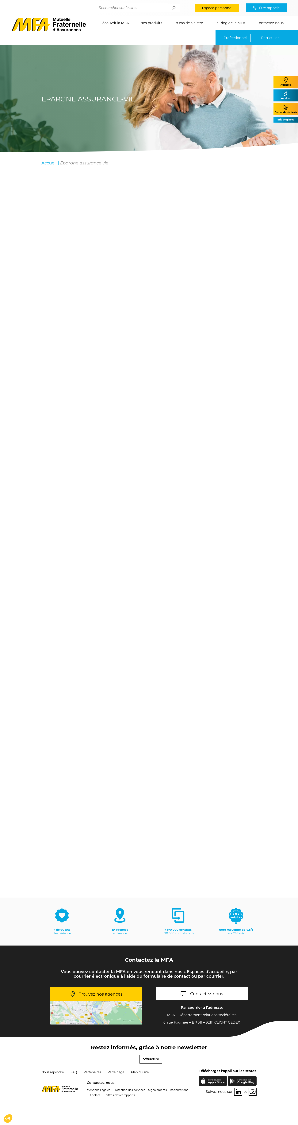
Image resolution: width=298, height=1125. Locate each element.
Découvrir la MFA (114, 23)
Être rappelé (269, 8)
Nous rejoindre (52, 1072)
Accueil (49, 163)
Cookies (95, 1095)
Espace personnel (217, 8)
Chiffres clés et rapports (119, 1095)
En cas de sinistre (188, 23)
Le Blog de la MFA (230, 23)
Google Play (245, 1081)
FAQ (74, 1072)
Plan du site (140, 1072)
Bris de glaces (285, 119)
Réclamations (179, 1090)
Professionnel (235, 38)
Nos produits (151, 23)
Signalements (157, 1090)
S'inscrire (151, 1059)
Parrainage (116, 1072)
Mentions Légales (98, 1090)
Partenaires (92, 1072)
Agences (286, 81)
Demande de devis (286, 109)
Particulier (270, 38)
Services (286, 95)
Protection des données (129, 1090)
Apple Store (216, 1082)
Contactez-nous (270, 23)
